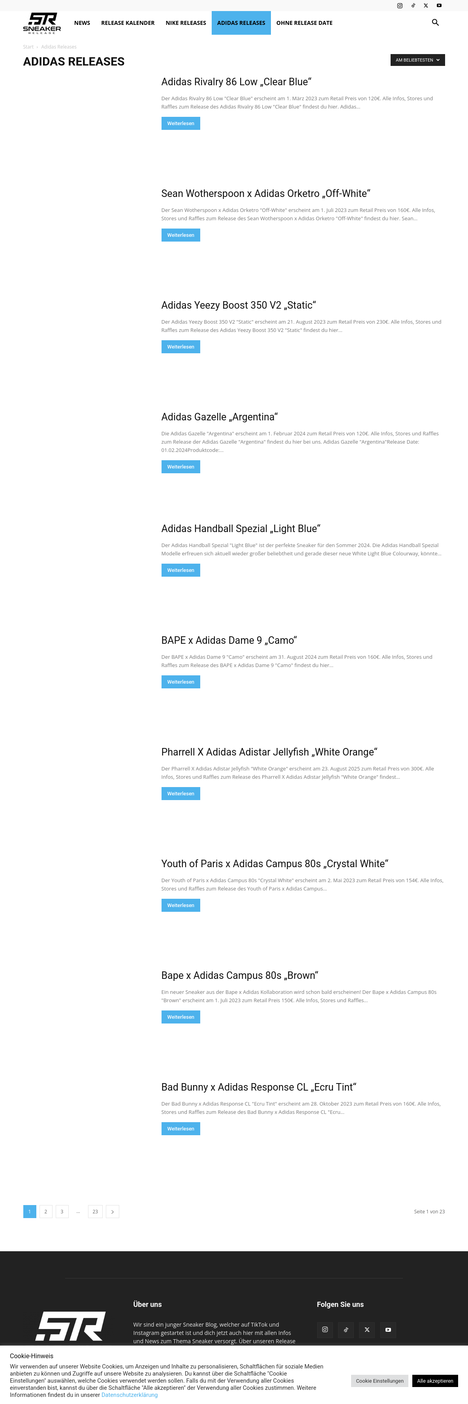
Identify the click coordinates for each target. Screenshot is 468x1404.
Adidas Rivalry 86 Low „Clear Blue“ (237, 82)
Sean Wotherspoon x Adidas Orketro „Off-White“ (266, 193)
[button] (435, 23)
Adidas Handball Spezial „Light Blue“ (241, 528)
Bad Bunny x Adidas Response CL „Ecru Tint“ (259, 1087)
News (82, 22)
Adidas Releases (241, 22)
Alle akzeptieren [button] (435, 1381)
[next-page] (112, 1211)
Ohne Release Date (304, 22)
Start (28, 46)
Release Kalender (127, 22)
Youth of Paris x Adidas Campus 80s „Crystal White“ (275, 864)
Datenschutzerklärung (129, 1394)
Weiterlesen (181, 123)
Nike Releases (185, 22)
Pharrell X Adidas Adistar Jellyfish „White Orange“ (270, 752)
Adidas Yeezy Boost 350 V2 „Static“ (239, 305)
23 (95, 1211)
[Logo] (46, 23)
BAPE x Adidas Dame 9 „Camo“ (229, 640)
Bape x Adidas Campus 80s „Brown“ (240, 975)
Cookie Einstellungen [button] (380, 1381)
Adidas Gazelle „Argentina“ (220, 417)
